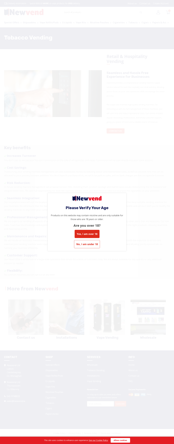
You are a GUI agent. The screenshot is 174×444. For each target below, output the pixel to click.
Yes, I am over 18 (87, 234)
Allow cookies (120, 440)
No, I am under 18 (87, 244)
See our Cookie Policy (98, 440)
